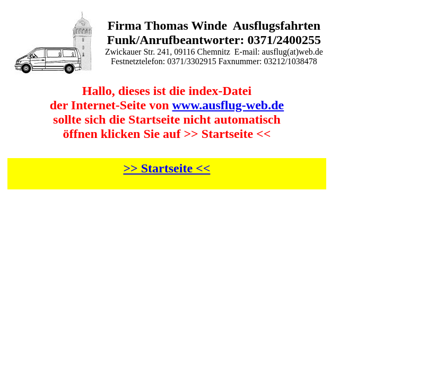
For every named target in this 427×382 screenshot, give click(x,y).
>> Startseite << (166, 168)
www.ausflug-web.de (228, 105)
